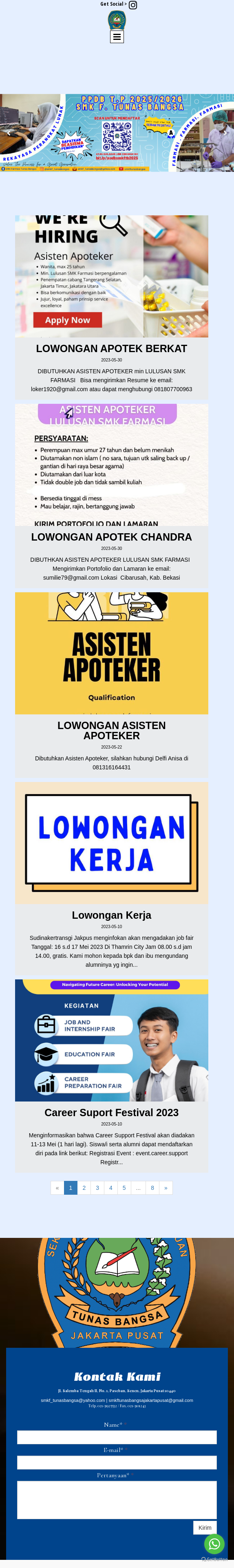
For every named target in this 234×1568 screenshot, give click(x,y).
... (138, 1188)
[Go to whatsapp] (214, 1544)
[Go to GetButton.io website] (214, 1559)
